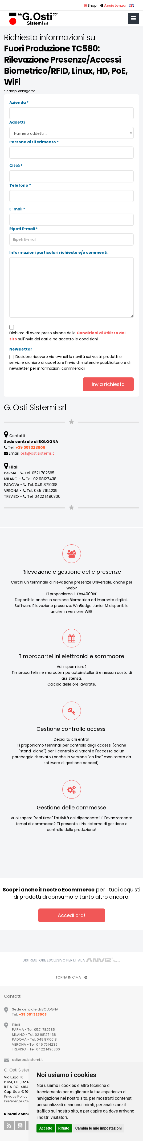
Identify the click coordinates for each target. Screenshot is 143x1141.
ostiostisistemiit (37, 453)
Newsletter (20, 349)
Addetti (17, 122)
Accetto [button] (45, 1128)
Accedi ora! (71, 915)
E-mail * (17, 209)
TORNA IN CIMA (71, 977)
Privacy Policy (15, 1096)
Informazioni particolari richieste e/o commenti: (58, 252)
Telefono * (20, 185)
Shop (90, 5)
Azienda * (18, 102)
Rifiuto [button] (64, 1128)
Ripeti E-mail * (23, 228)
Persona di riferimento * (34, 142)
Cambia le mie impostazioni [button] (98, 1128)
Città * (15, 165)
